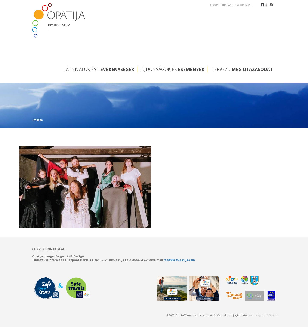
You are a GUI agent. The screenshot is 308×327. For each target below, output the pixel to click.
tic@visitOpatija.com (179, 260)
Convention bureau (48, 249)
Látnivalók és (99, 69)
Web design (255, 315)
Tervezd (242, 69)
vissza (37, 120)
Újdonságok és (172, 69)
